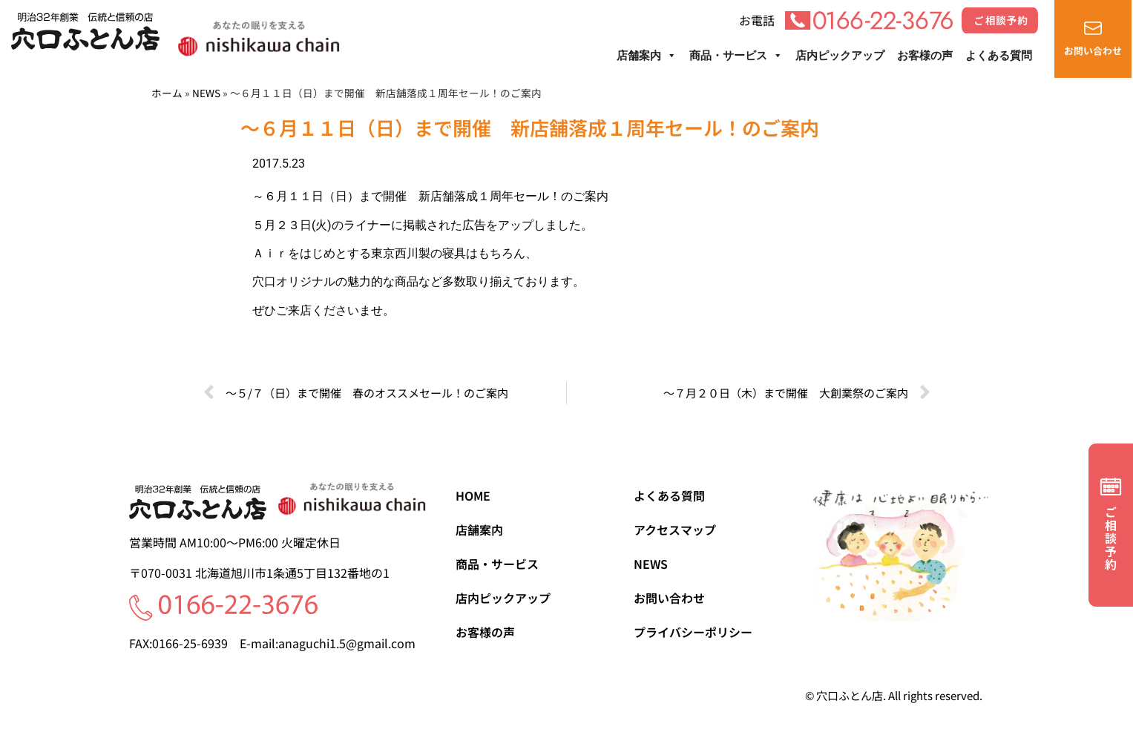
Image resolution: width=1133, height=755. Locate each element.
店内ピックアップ (839, 55)
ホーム (167, 92)
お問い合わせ (669, 598)
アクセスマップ (675, 529)
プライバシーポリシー (693, 632)
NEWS (206, 92)
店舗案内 (647, 55)
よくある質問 (998, 55)
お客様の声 (925, 55)
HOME (473, 495)
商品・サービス (736, 55)
